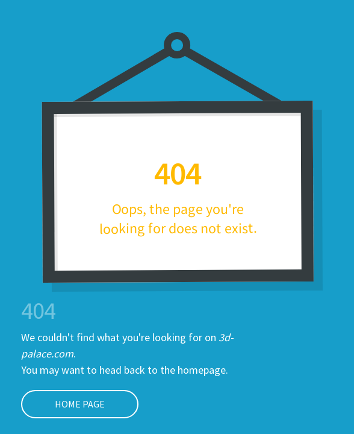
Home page (63, 404)
